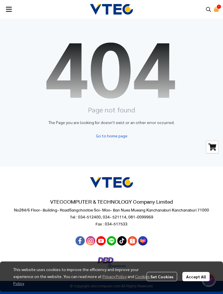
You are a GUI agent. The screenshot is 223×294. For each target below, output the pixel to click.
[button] (208, 9)
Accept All (196, 276)
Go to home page (111, 135)
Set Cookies (161, 276)
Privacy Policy (114, 276)
